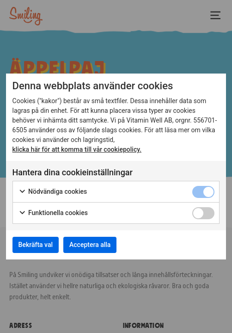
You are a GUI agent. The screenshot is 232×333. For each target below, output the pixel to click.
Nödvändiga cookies (52, 192)
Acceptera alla (89, 244)
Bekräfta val (35, 244)
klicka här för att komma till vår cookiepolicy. (77, 149)
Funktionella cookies (53, 213)
